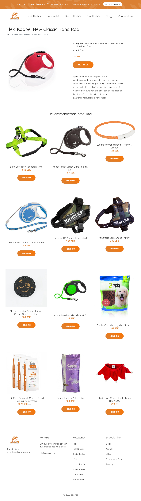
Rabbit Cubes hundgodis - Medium (114, 326)
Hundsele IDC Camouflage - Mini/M (70, 239)
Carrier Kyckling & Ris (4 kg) (70, 399)
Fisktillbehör (93, 16)
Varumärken (125, 16)
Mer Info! (83, 66)
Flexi (89, 47)
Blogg (109, 16)
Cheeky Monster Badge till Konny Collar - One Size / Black (26, 314)
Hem (8, 35)
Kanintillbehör (73, 16)
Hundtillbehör (33, 16)
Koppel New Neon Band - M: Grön (70, 316)
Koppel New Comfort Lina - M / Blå (26, 244)
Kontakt (109, 450)
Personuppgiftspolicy (116, 460)
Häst (75, 460)
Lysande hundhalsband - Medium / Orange (114, 148)
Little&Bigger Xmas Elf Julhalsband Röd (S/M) (114, 401)
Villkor (109, 455)
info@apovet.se (47, 454)
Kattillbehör (53, 16)
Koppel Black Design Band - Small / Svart (70, 170)
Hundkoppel (117, 44)
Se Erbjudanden (112, 4)
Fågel (75, 445)
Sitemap (109, 465)
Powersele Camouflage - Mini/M (115, 239)
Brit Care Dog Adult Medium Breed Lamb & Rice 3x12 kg (26, 401)
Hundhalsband (79, 47)
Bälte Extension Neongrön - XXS (26, 168)
